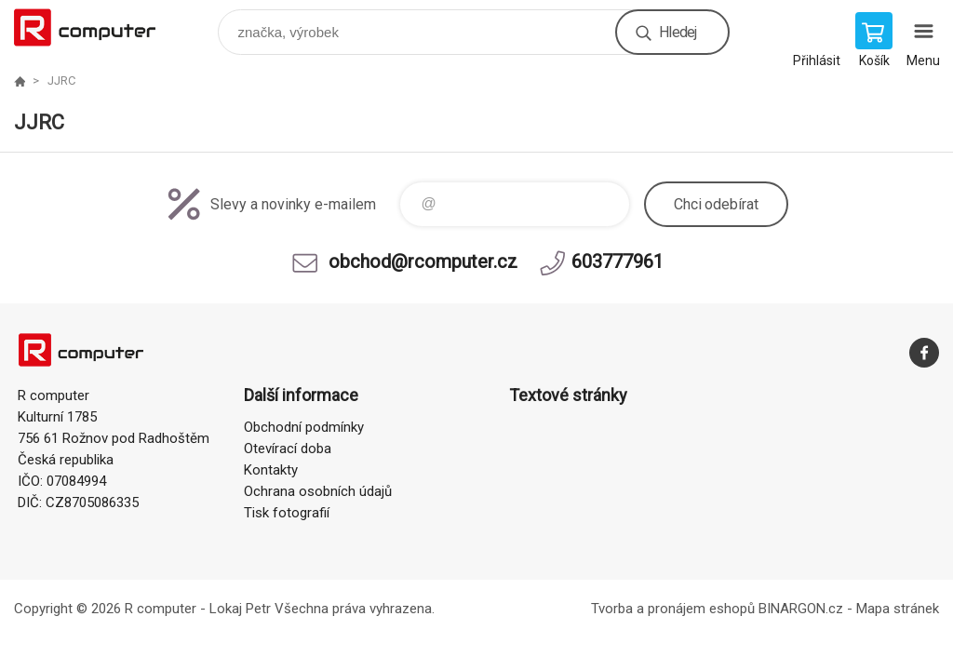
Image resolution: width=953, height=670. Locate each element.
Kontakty (271, 470)
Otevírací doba (287, 448)
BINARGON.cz (800, 608)
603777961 (617, 261)
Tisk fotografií (286, 512)
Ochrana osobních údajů (318, 491)
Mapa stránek (897, 608)
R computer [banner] (96, 27)
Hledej (677, 32)
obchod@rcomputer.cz (423, 261)
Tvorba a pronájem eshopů (673, 608)
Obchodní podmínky (304, 427)
